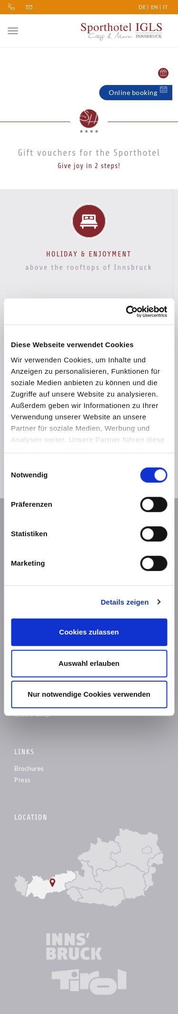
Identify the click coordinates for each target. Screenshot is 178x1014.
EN (154, 7)
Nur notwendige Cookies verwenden (89, 694)
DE (142, 7)
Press (22, 780)
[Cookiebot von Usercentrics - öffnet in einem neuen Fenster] (126, 311)
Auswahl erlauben (88, 663)
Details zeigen (125, 602)
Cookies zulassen (89, 632)
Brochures (29, 768)
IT (165, 7)
